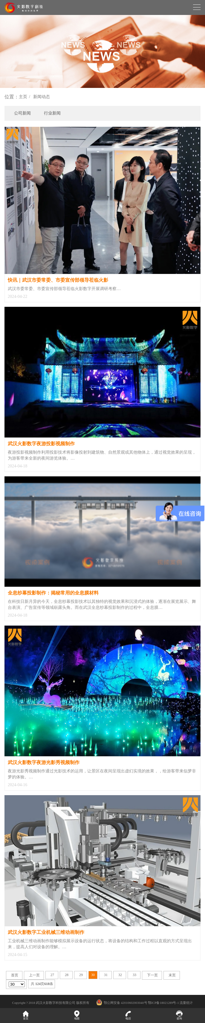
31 (106, 975)
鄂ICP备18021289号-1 (163, 1002)
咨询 (179, 1015)
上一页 (34, 975)
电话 (128, 1015)
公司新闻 (22, 113)
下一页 (152, 975)
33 (134, 975)
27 (52, 975)
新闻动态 (41, 96)
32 (120, 975)
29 (81, 975)
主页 (23, 96)
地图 (77, 1015)
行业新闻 (52, 113)
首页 (14, 975)
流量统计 (186, 1002)
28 (66, 975)
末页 (172, 975)
